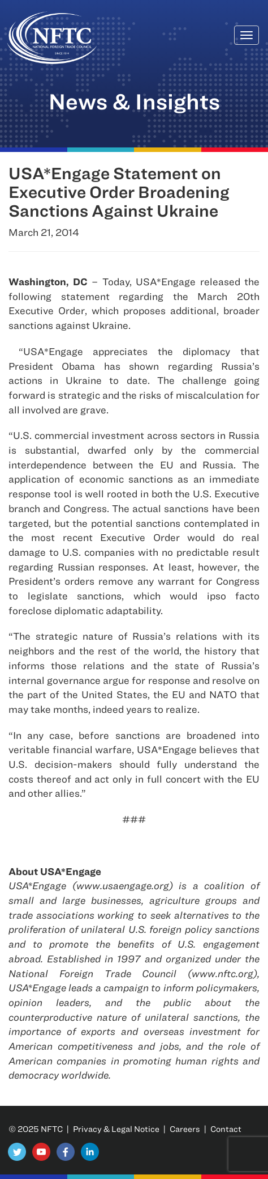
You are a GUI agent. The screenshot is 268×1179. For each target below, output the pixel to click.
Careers (185, 1129)
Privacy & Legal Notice (116, 1129)
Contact (225, 1129)
